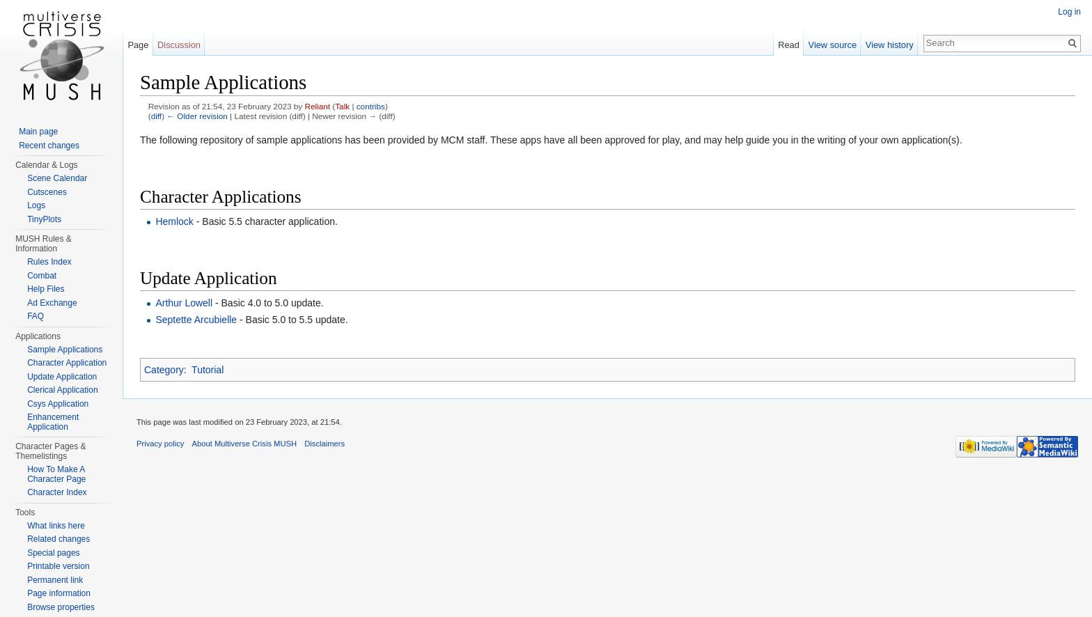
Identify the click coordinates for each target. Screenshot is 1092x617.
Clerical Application (62, 390)
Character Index (56, 492)
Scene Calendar (57, 178)
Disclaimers (324, 443)
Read (789, 45)
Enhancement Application (53, 422)
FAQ (35, 316)
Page (137, 45)
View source (833, 45)
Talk (342, 106)
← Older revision (197, 115)
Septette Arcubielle (196, 319)
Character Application (67, 363)
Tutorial (208, 369)
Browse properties (61, 607)
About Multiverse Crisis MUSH (244, 443)
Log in (1069, 12)
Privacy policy (160, 443)
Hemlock (174, 221)
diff (156, 115)
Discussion (179, 45)
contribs (371, 106)
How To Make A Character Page (56, 474)
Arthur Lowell (183, 302)
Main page (38, 131)
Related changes (58, 539)
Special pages (53, 553)
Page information (59, 593)
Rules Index (49, 262)
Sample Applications (64, 349)
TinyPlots (44, 219)
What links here (56, 526)
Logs (36, 205)
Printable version (58, 566)
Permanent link (55, 580)
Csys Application (57, 404)
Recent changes (49, 145)
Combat (41, 276)
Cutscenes (47, 192)
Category (164, 369)
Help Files (45, 289)
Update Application (62, 377)
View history (890, 45)
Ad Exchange (52, 303)
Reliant (317, 106)
